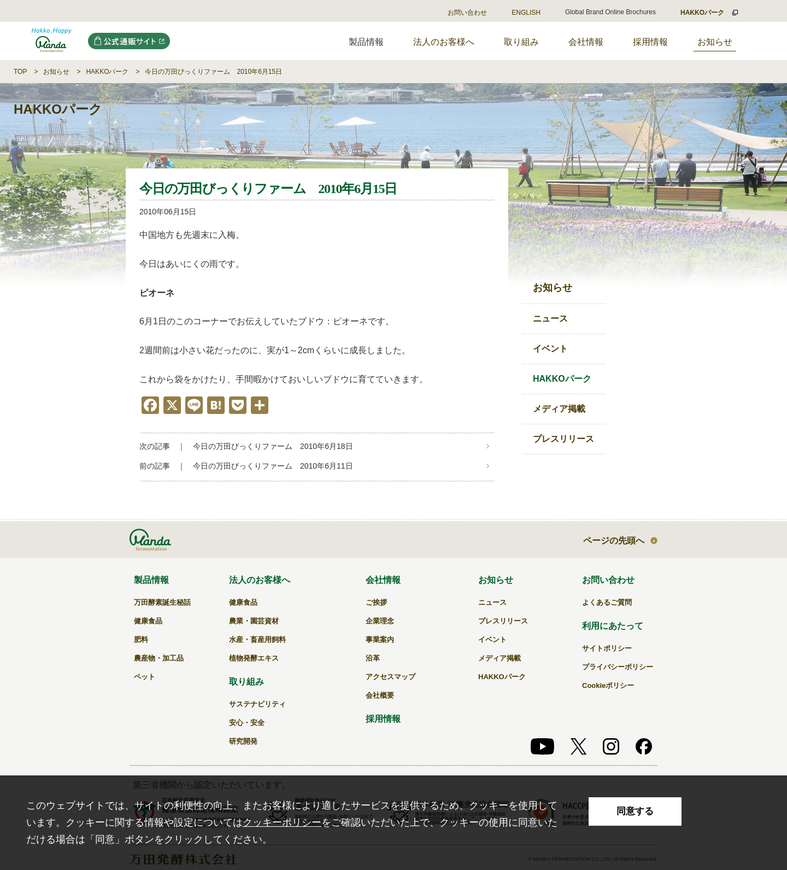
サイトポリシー (607, 648)
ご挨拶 (376, 602)
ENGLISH (526, 12)
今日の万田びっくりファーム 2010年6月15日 (213, 71)
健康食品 (148, 621)
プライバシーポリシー (617, 667)
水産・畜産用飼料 (257, 639)
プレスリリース (563, 438)
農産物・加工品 (159, 658)
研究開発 (243, 741)
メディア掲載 (559, 408)
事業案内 (380, 639)
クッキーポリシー (282, 822)
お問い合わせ (467, 12)
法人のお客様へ (443, 41)
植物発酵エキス (254, 658)
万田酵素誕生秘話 (162, 602)
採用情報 (650, 41)
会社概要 (380, 695)
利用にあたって (612, 625)
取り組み (521, 41)
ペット (144, 677)
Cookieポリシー (608, 685)
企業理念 (380, 621)
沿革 (373, 658)
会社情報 (585, 41)
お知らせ (714, 41)
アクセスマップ (390, 677)
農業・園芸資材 (254, 621)
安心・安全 (247, 723)
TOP (20, 71)
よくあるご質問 (607, 602)
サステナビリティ (257, 704)
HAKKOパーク (107, 71)
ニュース (550, 318)
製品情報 (151, 580)
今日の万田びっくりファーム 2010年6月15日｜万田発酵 (52, 41)
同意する (635, 811)
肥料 (141, 639)
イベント (550, 348)
